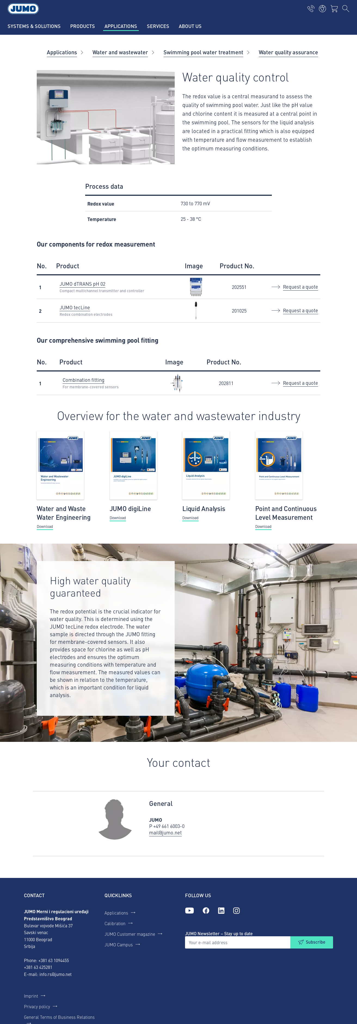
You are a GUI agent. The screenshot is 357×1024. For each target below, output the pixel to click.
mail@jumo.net (165, 832)
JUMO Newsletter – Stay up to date (219, 933)
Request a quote (300, 286)
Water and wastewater (120, 52)
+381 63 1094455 (53, 960)
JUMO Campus (118, 944)
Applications (62, 52)
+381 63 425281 (38, 967)
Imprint (31, 996)
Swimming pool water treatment (203, 52)
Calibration (114, 923)
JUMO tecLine (75, 307)
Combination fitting (83, 379)
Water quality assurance (288, 52)
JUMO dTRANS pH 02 (82, 283)
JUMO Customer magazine (129, 934)
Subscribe (315, 942)
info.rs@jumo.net (55, 974)
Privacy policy (37, 1006)
